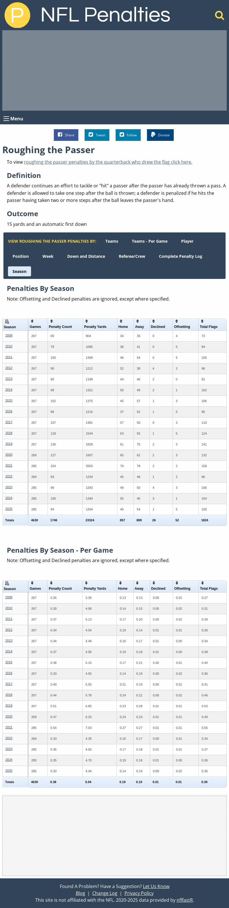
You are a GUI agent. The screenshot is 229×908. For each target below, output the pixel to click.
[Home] (219, 17)
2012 (8, 368)
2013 (8, 378)
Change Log (104, 893)
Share (66, 134)
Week (48, 256)
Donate (160, 134)
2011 (8, 357)
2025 (8, 508)
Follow (128, 134)
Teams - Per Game (149, 241)
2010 (8, 346)
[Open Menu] (6, 118)
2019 (8, 443)
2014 (8, 389)
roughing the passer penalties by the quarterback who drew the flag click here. (108, 162)
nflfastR (185, 900)
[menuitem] (112, 241)
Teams (111, 241)
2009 (8, 335)
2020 (8, 454)
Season (19, 271)
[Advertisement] (114, 70)
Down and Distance (86, 256)
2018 (8, 433)
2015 (8, 400)
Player (187, 241)
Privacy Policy (139, 893)
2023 (8, 487)
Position (21, 256)
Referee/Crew (132, 256)
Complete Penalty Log (180, 256)
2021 (8, 465)
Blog (80, 893)
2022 (8, 476)
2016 (8, 411)
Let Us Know (156, 886)
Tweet (97, 134)
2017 (8, 422)
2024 (8, 498)
